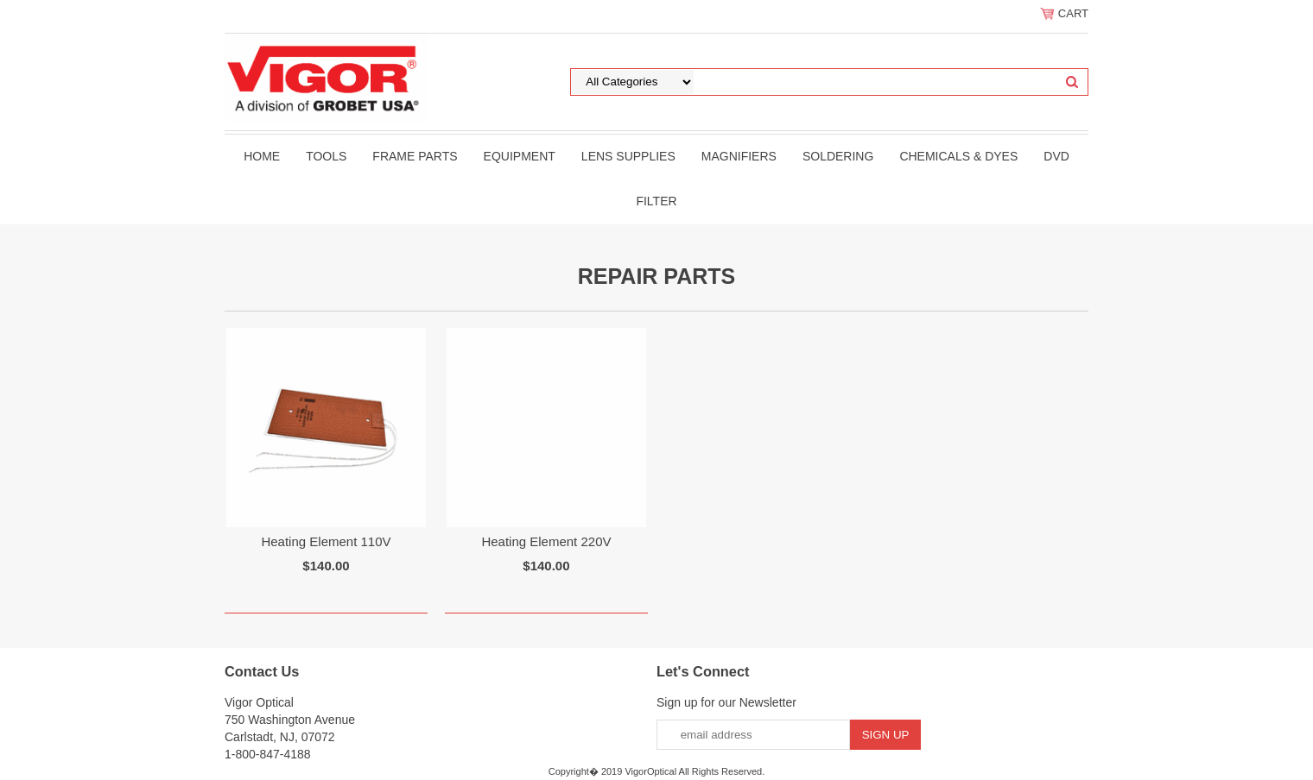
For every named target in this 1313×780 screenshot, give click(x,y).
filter (656, 201)
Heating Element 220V (546, 541)
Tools (326, 156)
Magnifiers (739, 156)
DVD (1056, 156)
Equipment (519, 156)
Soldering (837, 156)
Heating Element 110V (325, 541)
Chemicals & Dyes (958, 156)
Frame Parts (414, 156)
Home (262, 156)
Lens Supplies (628, 156)
